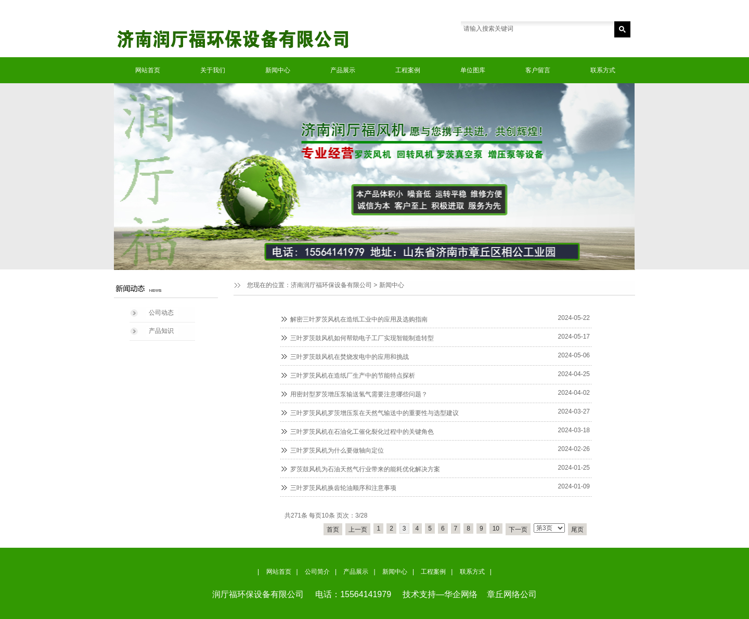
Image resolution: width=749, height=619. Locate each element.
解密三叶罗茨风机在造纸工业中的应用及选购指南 (359, 319)
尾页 (577, 529)
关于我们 (212, 70)
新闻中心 (277, 70)
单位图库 (472, 70)
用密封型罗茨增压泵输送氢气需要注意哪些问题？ (359, 394)
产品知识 (161, 330)
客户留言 (537, 70)
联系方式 (602, 70)
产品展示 (342, 70)
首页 (333, 529)
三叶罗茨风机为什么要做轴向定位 (337, 450)
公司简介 (317, 571)
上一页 (357, 529)
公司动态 (161, 312)
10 (496, 528)
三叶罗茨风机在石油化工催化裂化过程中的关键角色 (362, 431)
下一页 (518, 529)
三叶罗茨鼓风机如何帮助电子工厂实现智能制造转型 (362, 338)
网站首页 (147, 70)
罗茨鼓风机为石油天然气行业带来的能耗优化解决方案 (365, 469)
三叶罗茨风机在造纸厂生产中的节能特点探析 (352, 375)
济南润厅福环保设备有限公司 (331, 285)
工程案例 (407, 70)
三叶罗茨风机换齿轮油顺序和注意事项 (343, 488)
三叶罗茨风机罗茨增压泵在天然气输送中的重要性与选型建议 (374, 413)
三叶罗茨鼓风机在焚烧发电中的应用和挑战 (349, 356)
